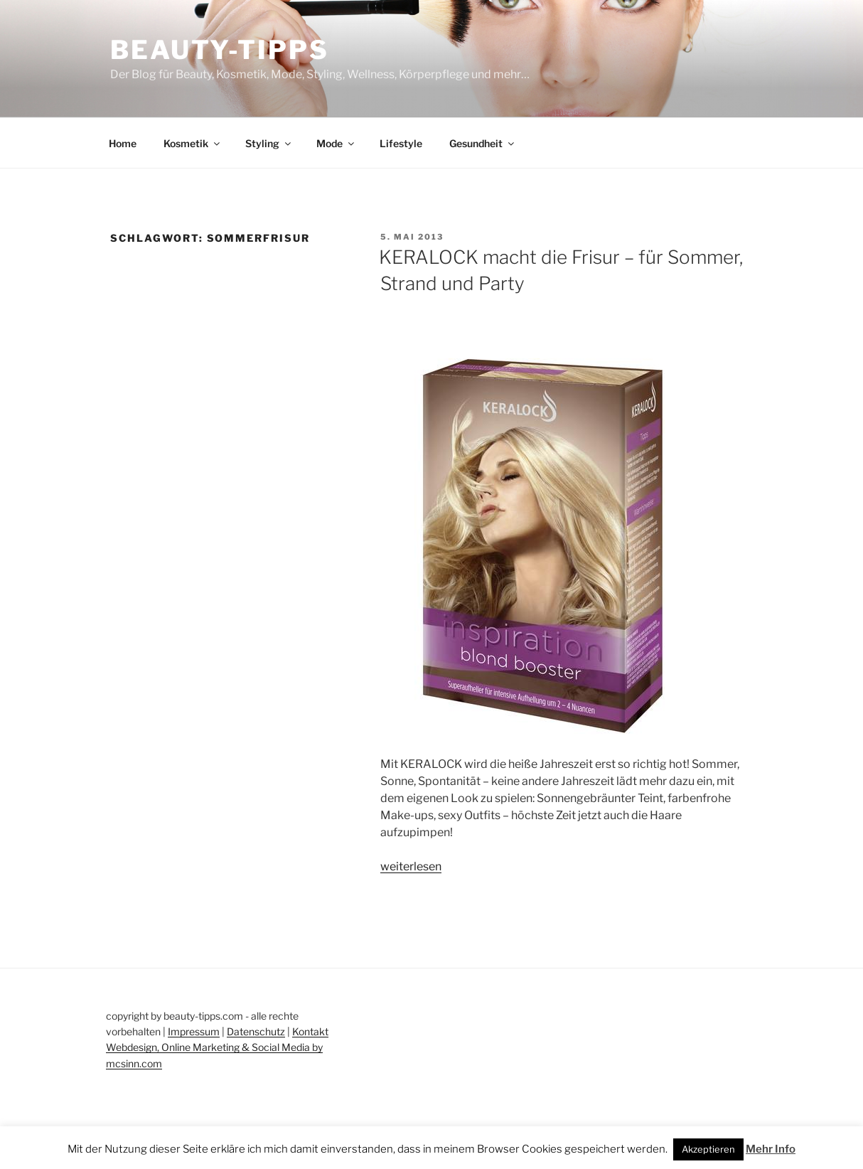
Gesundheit (482, 143)
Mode (336, 143)
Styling (269, 143)
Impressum (194, 1031)
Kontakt (310, 1031)
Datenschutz (256, 1031)
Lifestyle (401, 143)
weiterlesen (410, 866)
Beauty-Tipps (219, 49)
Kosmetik (193, 143)
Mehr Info (770, 1149)
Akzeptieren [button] (708, 1149)
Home (122, 143)
